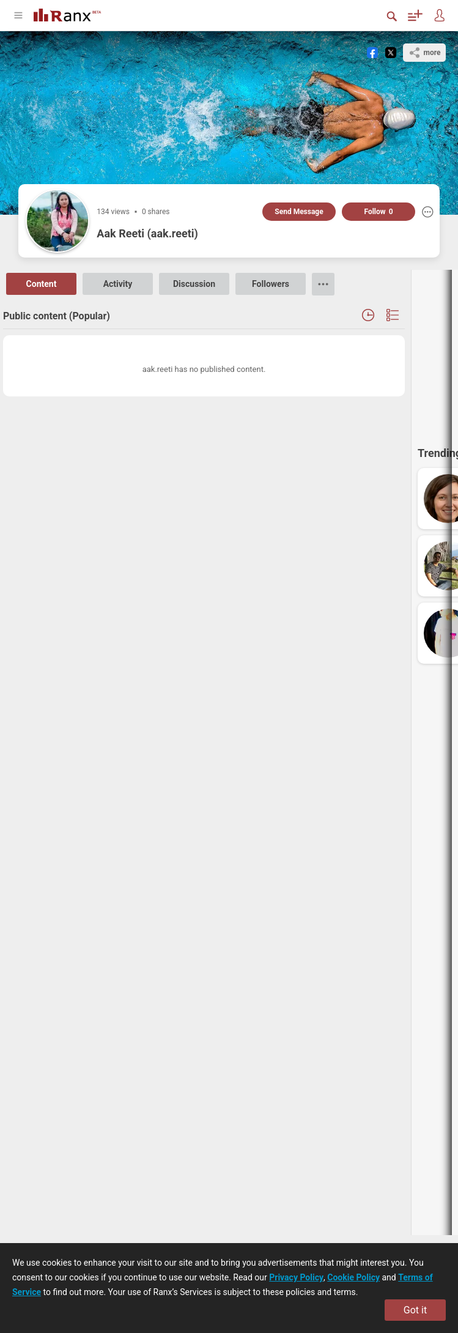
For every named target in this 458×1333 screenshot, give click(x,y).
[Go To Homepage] (67, 14)
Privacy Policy (296, 1277)
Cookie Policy (353, 1277)
